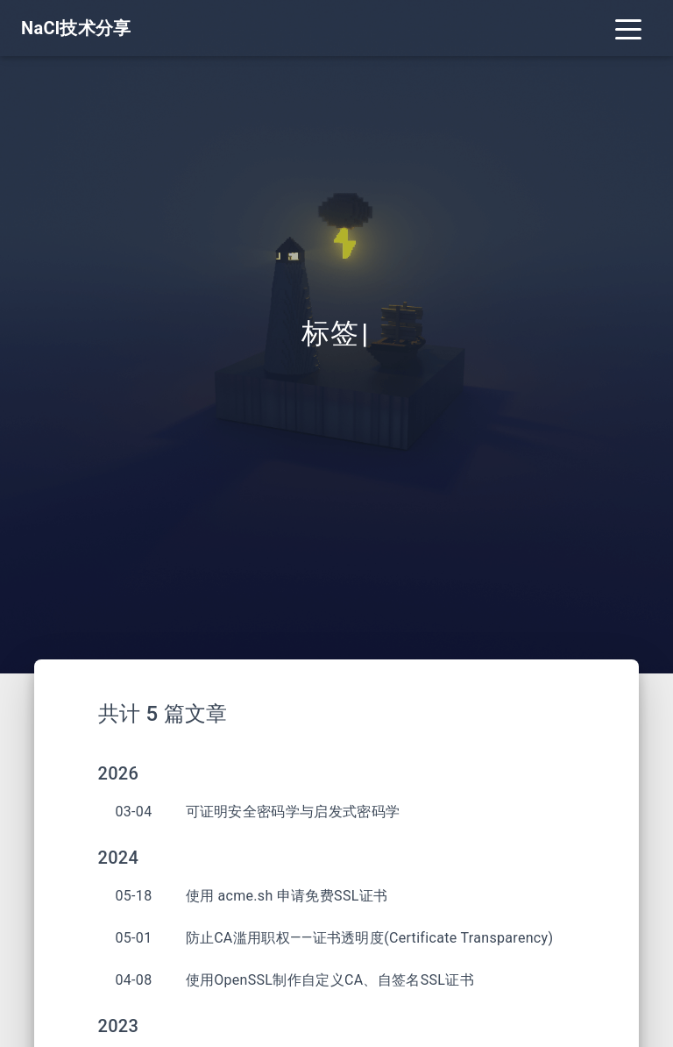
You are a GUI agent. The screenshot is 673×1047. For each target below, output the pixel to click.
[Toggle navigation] (628, 28)
